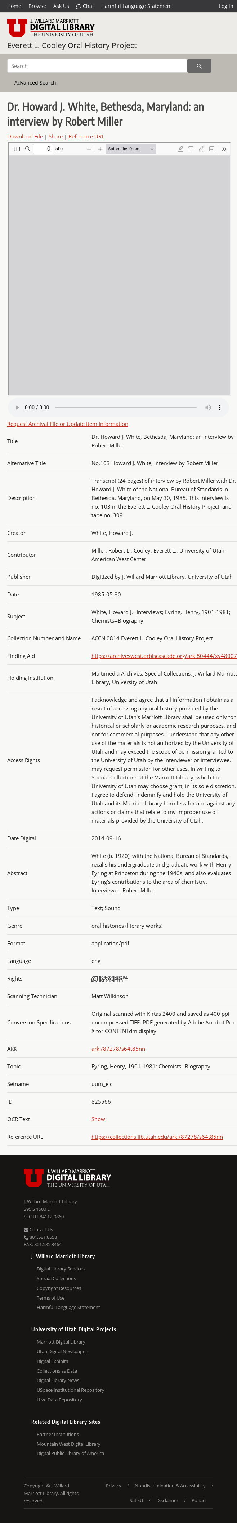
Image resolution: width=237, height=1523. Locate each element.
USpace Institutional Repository (70, 1390)
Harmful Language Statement (136, 6)
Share (56, 136)
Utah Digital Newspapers (63, 1351)
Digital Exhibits (52, 1361)
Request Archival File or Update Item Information (67, 423)
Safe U (136, 1500)
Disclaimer (167, 1500)
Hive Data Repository (59, 1399)
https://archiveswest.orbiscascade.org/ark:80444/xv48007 (164, 655)
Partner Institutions (58, 1434)
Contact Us (38, 1229)
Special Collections (56, 1278)
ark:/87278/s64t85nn (118, 1048)
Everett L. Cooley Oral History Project (72, 45)
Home (14, 6)
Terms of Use (50, 1298)
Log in (226, 6)
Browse (37, 6)
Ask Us (61, 6)
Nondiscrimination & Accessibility (170, 1485)
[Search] (97, 66)
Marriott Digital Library (61, 1341)
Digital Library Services (61, 1268)
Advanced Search (35, 82)
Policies (199, 1500)
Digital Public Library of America (70, 1453)
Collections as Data (57, 1371)
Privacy (113, 1485)
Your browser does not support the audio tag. (118, 407)
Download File (25, 136)
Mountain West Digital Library (68, 1444)
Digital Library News (58, 1380)
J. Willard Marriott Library (50, 1201)
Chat (85, 6)
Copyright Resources (59, 1288)
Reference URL (86, 136)
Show (98, 1119)
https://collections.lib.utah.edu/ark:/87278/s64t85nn (157, 1136)
